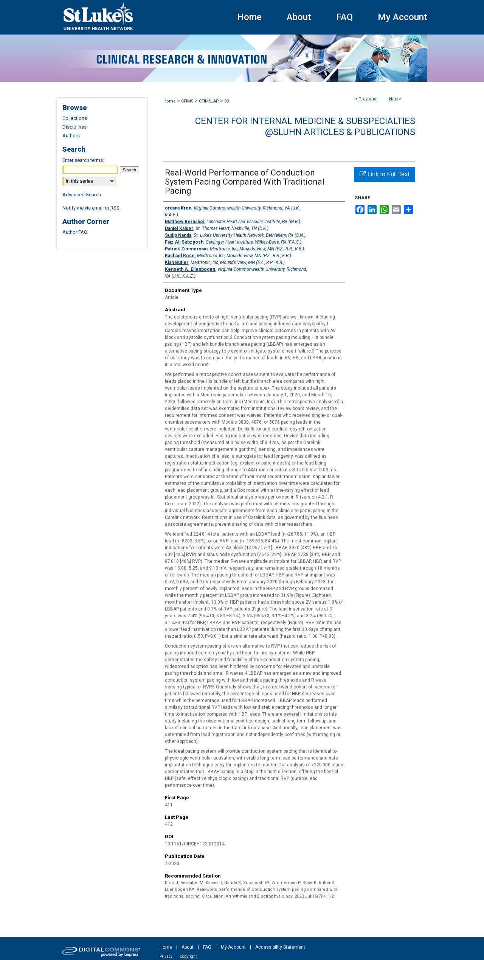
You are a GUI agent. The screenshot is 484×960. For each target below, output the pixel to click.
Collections (74, 118)
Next (393, 98)
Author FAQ (74, 232)
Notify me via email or (90, 208)
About (188, 947)
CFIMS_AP (209, 101)
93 (226, 101)
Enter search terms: (83, 160)
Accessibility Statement (280, 947)
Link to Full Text (384, 174)
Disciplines (74, 127)
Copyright (188, 956)
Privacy (166, 956)
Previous (367, 98)
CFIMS (187, 101)
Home (169, 101)
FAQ (207, 947)
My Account (233, 947)
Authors (71, 135)
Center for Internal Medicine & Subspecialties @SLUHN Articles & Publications (305, 126)
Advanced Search (81, 194)
